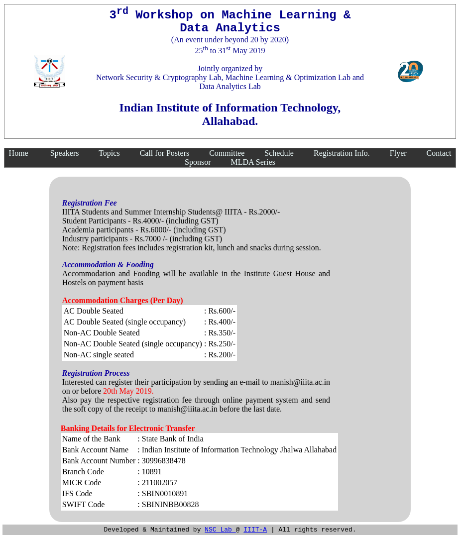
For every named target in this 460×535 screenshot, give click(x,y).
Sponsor (198, 162)
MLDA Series (253, 162)
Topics (109, 153)
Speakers (64, 153)
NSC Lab (220, 529)
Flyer (398, 153)
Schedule (279, 153)
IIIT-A (255, 529)
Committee (226, 153)
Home (18, 153)
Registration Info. (342, 153)
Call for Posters (165, 153)
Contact (439, 153)
